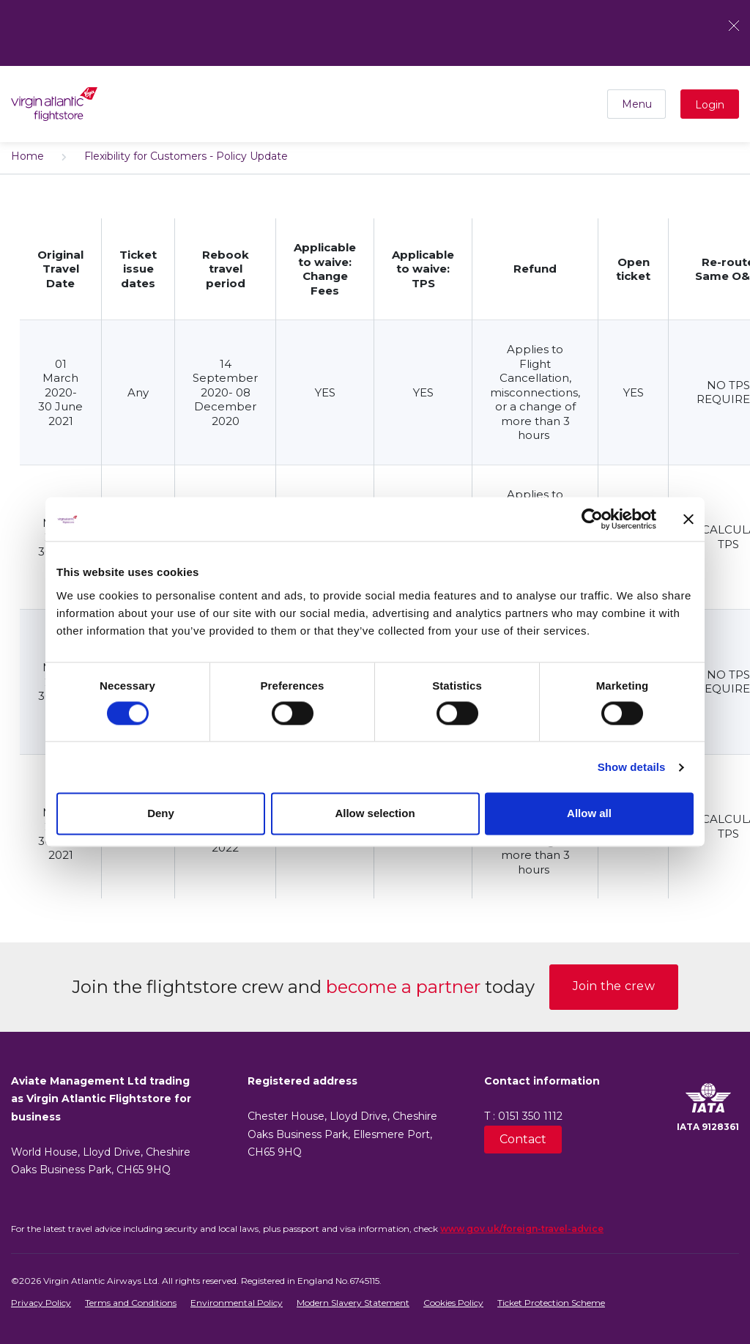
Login (709, 104)
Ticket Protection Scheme (551, 1302)
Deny (160, 814)
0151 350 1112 (530, 1116)
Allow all (589, 814)
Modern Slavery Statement (353, 1302)
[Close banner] (688, 519)
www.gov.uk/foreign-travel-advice (522, 1228)
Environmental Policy (236, 1302)
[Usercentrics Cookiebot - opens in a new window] (592, 519)
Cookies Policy (453, 1302)
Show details (632, 767)
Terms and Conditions (131, 1302)
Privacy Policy (41, 1302)
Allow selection (375, 814)
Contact (523, 1139)
